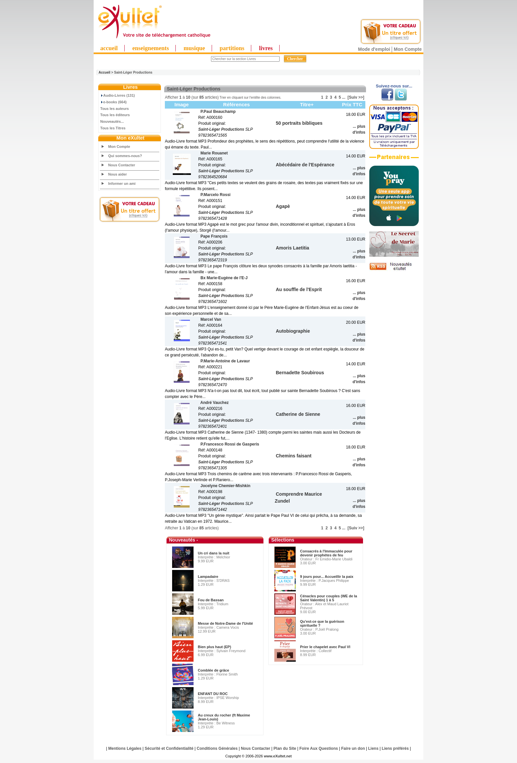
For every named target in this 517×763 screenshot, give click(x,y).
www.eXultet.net (278, 756)
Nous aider (117, 174)
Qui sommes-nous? (125, 156)
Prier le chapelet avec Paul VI (325, 647)
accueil (109, 48)
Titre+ (307, 104)
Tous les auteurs (114, 109)
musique (194, 48)
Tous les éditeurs (115, 115)
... (343, 97)
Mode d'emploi (374, 49)
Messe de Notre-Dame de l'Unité (225, 623)
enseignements (150, 48)
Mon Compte (408, 49)
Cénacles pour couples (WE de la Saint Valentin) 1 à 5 (328, 598)
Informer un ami (122, 183)
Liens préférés (395, 748)
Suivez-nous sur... (394, 85)
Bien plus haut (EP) (214, 647)
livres (266, 48)
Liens (373, 748)
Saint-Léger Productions (221, 129)
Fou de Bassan (211, 600)
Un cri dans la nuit (213, 553)
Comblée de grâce (213, 670)
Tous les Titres (113, 128)
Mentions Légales (124, 748)
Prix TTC (352, 104)
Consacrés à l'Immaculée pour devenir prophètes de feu (326, 553)
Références (236, 104)
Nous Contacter (121, 165)
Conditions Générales (217, 748)
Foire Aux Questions (318, 748)
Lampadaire (208, 577)
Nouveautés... (112, 121)
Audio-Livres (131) (117, 95)
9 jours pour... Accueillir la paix (326, 577)
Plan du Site (285, 748)
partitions (232, 48)
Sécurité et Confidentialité (169, 748)
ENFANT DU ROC (213, 694)
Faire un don (353, 748)
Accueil (104, 72)
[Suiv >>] (356, 97)
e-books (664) (113, 102)
